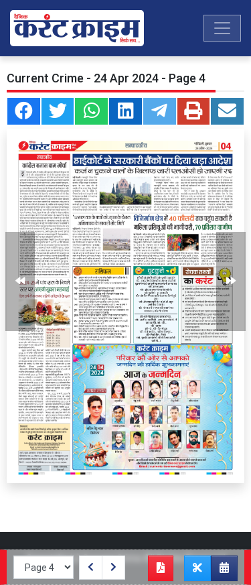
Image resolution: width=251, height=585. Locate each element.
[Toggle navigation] (222, 28)
